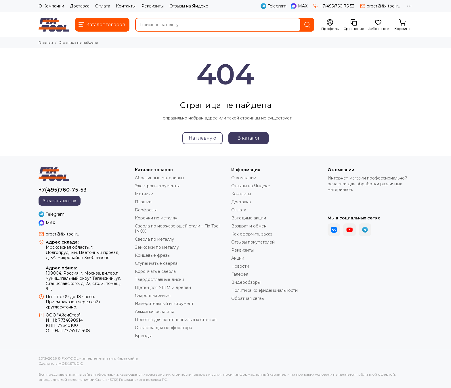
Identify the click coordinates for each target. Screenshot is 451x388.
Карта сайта (127, 358)
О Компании (51, 6)
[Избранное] (378, 25)
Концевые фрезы (152, 255)
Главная (46, 42)
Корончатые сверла (155, 271)
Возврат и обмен (249, 226)
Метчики (144, 193)
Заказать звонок (59, 200)
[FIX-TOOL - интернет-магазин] (54, 25)
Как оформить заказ (251, 234)
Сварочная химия (153, 295)
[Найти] (307, 25)
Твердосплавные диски (159, 279)
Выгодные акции (248, 218)
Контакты (125, 6)
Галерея (239, 274)
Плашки (143, 201)
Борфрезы (145, 210)
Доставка (79, 6)
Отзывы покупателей (253, 242)
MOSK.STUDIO (70, 363)
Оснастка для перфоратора (163, 327)
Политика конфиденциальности (264, 290)
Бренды (143, 335)
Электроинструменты (157, 185)
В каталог (248, 138)
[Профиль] (330, 25)
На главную (202, 138)
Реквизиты (152, 6)
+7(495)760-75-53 (333, 6)
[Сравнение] (353, 25)
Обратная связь (247, 298)
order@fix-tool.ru (380, 6)
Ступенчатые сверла (156, 263)
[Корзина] (402, 25)
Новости (240, 266)
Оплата (102, 6)
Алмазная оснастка (154, 311)
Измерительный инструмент (164, 303)
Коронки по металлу (156, 218)
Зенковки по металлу (157, 247)
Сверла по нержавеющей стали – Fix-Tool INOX (177, 228)
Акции (237, 258)
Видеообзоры (246, 282)
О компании (243, 177)
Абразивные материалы (159, 177)
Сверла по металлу (154, 239)
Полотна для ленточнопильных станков (176, 319)
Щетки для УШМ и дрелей (163, 287)
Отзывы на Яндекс (188, 6)
